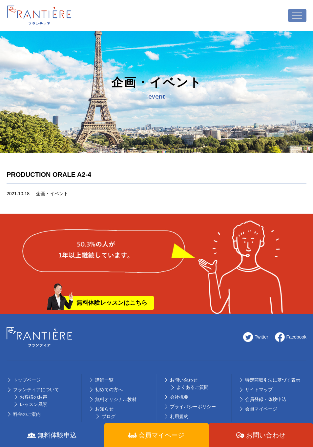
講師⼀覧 (104, 380)
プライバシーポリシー (193, 406)
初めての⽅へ (109, 389)
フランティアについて (36, 389)
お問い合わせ (184, 380)
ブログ (108, 416)
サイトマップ (259, 389)
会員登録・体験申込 (265, 399)
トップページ (27, 380)
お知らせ (104, 409)
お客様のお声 (33, 397)
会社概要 (179, 397)
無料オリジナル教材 (115, 399)
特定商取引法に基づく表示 (272, 380)
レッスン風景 (33, 404)
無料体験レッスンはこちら (111, 302)
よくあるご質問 (193, 387)
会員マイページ (261, 409)
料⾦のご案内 (27, 414)
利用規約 (179, 416)
